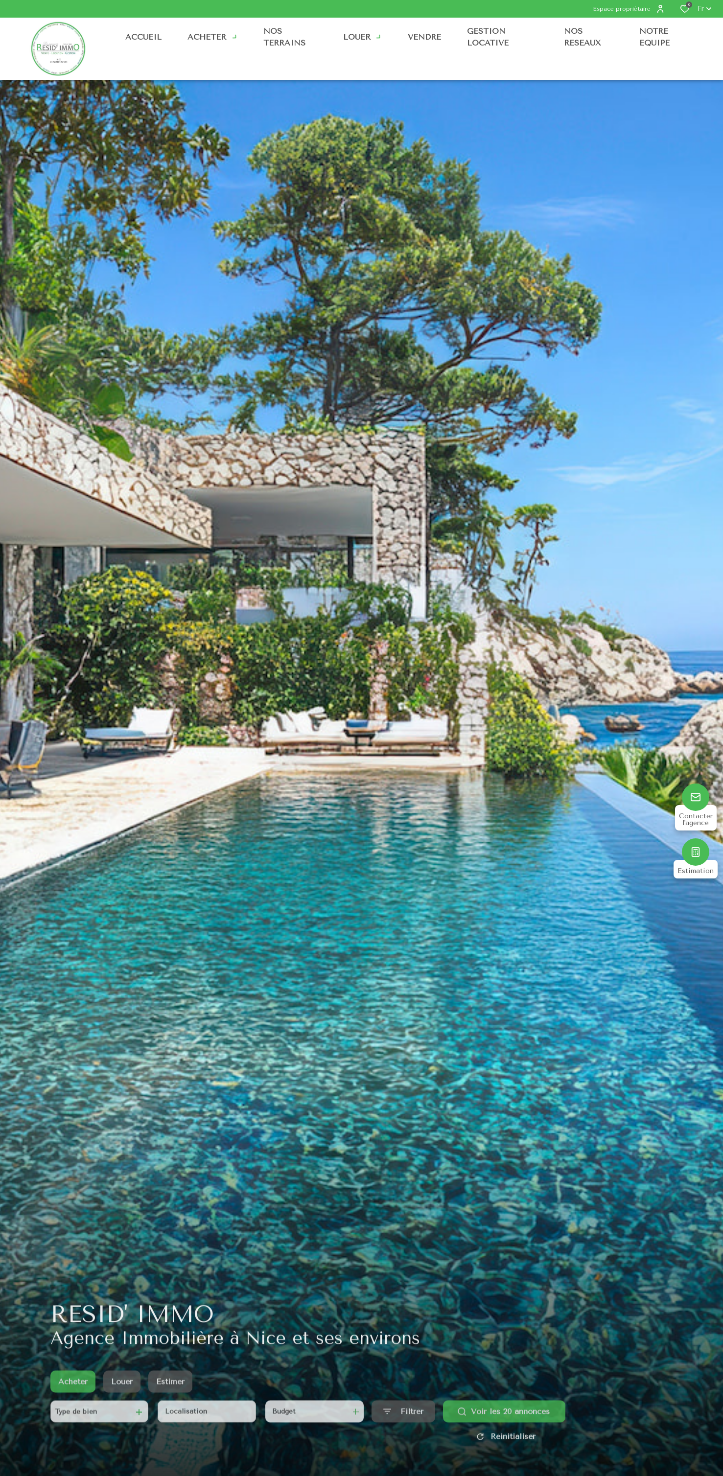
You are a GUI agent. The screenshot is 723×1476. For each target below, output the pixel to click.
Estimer (170, 1392)
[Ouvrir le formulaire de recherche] (403, 1422)
